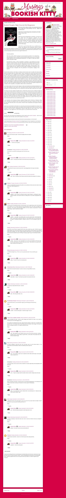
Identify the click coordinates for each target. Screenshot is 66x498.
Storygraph (48, 65)
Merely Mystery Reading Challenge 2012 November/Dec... (53, 170)
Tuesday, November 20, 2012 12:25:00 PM (20, 361)
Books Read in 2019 (51, 96)
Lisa (8, 399)
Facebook (48, 75)
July (49, 179)
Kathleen (9, 183)
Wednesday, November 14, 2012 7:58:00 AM (23, 267)
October (50, 174)
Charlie (8, 227)
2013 (48, 142)
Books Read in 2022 (51, 91)
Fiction (12, 126)
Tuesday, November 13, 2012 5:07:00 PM (17, 166)
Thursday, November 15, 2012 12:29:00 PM (26, 174)
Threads (47, 71)
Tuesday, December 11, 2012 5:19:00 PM (26, 426)
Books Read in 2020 (51, 94)
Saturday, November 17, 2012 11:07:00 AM (17, 342)
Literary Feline (13, 140)
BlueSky (47, 73)
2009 (48, 195)
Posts (48, 82)
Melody (8, 417)
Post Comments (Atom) (25, 494)
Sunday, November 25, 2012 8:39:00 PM (16, 399)
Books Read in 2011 (51, 108)
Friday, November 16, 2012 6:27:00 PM (27, 317)
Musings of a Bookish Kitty (17, 121)
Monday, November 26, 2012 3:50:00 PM (25, 331)
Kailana (8, 283)
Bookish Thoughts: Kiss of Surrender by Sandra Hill (53, 153)
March (49, 186)
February (50, 188)
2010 (48, 193)
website (26, 116)
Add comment (7, 451)
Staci (8, 166)
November (50, 147)
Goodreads (48, 67)
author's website (33, 115)
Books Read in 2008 (51, 112)
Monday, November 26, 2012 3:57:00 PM (25, 408)
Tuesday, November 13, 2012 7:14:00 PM (18, 203)
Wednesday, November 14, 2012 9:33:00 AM (19, 283)
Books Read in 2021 (51, 93)
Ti (7, 132)
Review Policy (7, 18)
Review (15, 126)
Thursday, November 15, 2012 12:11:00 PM (26, 140)
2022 (48, 127)
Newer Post (6, 490)
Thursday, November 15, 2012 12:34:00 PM (26, 239)
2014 (48, 141)
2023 (48, 125)
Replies (10, 138)
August (49, 177)
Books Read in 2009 (51, 111)
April (49, 184)
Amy (8, 342)
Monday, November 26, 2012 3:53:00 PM (25, 371)
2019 (48, 132)
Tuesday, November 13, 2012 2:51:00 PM (16, 132)
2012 (48, 144)
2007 (48, 199)
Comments (49, 84)
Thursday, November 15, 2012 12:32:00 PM (26, 215)
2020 (48, 130)
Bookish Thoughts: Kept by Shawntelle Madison (53, 150)
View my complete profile (51, 43)
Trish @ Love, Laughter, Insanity (13, 317)
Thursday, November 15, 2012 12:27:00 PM (26, 157)
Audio (10, 126)
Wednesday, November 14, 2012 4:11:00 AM (18, 250)
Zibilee (8, 203)
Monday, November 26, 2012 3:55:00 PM (25, 389)
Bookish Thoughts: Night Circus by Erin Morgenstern (53, 164)
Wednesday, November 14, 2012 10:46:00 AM (25, 300)
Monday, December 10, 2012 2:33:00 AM (19, 435)
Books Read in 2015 (51, 102)
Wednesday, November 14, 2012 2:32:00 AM (18, 227)
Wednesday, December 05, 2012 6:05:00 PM (19, 417)
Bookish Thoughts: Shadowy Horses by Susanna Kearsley (52, 157)
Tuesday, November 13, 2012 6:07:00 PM (19, 183)
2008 (48, 197)
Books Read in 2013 (51, 105)
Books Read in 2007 (51, 114)
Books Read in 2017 (51, 99)
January (50, 189)
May (49, 182)
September (50, 175)
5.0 (7, 126)
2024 (48, 123)
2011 (48, 192)
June (49, 181)
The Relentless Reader (11, 300)
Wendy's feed (16, 122)
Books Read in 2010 (51, 109)
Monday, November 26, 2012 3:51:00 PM (25, 351)
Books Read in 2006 (51, 115)
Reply (8, 136)
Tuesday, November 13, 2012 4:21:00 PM (20, 149)
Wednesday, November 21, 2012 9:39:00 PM (20, 379)
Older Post (39, 490)
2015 (48, 139)
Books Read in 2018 (51, 97)
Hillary (8, 250)
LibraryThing (48, 69)
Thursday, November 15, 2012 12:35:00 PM (26, 258)
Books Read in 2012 (51, 106)
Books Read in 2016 (51, 100)
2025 (48, 121)
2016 (48, 137)
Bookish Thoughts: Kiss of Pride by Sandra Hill (53, 167)
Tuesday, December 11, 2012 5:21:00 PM (26, 443)
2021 (48, 128)
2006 (48, 200)
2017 (48, 135)
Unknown (9, 435)
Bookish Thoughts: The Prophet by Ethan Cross (53, 161)
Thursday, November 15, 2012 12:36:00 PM (26, 275)
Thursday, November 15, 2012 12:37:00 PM (26, 308)
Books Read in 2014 (51, 103)
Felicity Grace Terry (11, 267)
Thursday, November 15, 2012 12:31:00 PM (26, 192)
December (50, 146)
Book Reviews (15, 18)
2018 (48, 134)
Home (23, 490)
